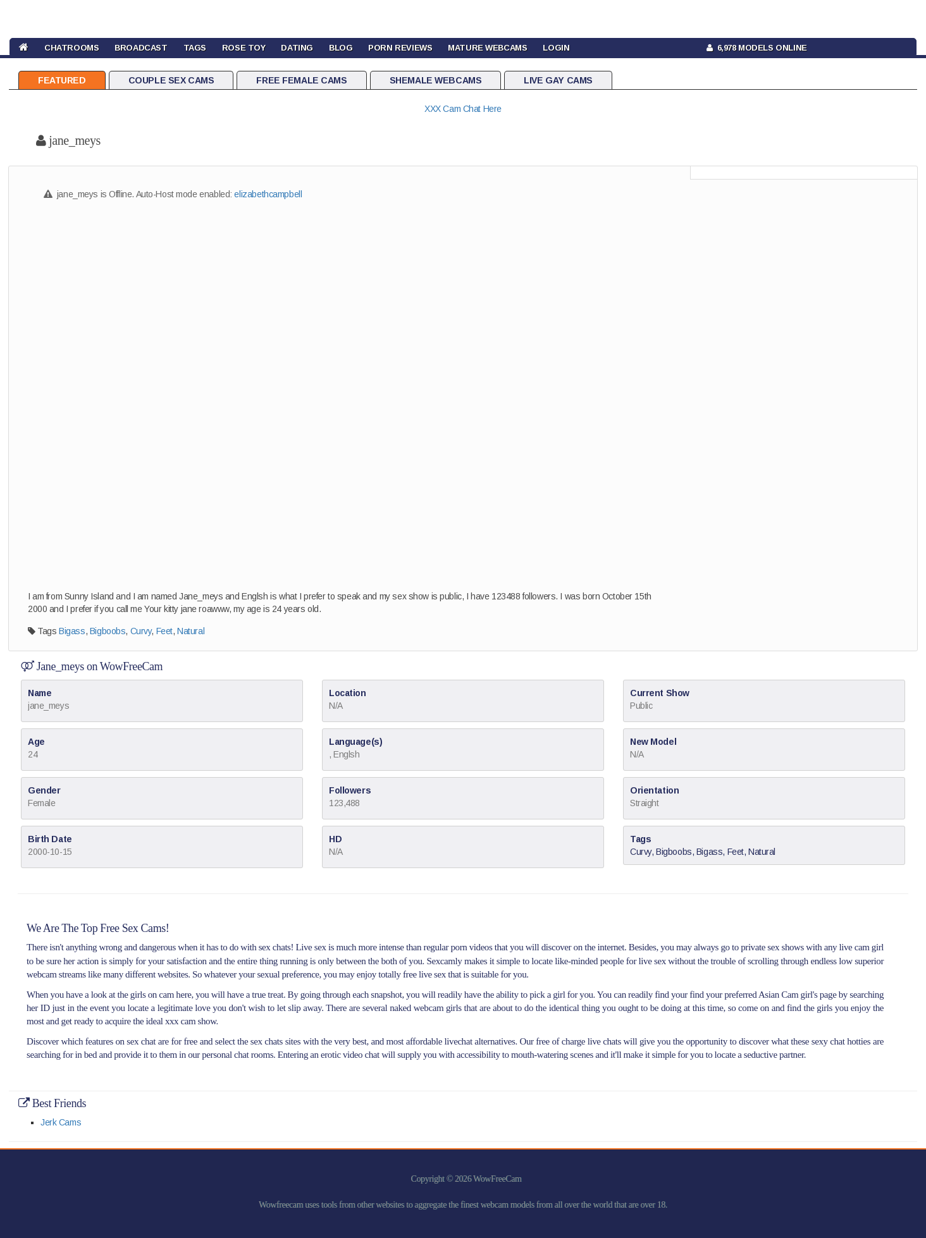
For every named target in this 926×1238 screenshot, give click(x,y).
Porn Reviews (400, 47)
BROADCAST (140, 47)
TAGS (194, 47)
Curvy (141, 631)
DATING (296, 47)
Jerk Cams (60, 1122)
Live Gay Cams (558, 80)
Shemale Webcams (436, 80)
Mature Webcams (487, 47)
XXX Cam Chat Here (463, 109)
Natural (190, 631)
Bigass (72, 631)
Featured (62, 80)
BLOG (340, 47)
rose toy (244, 47)
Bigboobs (108, 631)
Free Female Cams (301, 80)
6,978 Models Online (757, 47)
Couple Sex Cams (171, 80)
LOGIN (556, 47)
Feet (164, 631)
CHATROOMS (71, 47)
